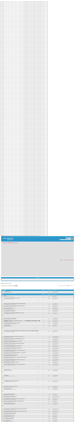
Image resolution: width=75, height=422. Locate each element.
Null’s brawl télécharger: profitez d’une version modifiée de (14, 350)
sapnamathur (56, 357)
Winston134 (55, 323)
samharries (55, 403)
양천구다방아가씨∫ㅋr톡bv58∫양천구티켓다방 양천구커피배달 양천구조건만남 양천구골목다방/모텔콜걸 (21, 330)
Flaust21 (55, 394)
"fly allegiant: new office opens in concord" (11, 380)
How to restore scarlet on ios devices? (11, 386)
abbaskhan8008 (56, 336)
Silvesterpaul (7, 362)
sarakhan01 (55, 308)
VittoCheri (55, 303)
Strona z (65, 285)
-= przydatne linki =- (7, 291)
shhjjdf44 (55, 401)
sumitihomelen (8, 397)
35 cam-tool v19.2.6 (7, 420)
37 (73, 285)
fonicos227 (55, 298)
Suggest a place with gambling (9, 394)
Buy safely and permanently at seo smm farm (12, 298)
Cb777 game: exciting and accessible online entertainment (14, 305)
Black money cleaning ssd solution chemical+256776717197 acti (15, 357)
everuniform (7, 331)
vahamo (55, 325)
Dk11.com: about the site (8, 308)
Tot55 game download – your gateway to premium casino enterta (15, 411)
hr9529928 (55, 388)
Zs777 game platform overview (9, 310)
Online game (6, 375)
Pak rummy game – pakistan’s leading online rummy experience (15, 408)
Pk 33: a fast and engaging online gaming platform (13, 345)
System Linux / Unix (6, 283)
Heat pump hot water (7, 388)
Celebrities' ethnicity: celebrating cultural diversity (13, 341)
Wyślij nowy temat (4, 285)
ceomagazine (7, 313)
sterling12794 (56, 364)
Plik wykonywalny (7, 325)
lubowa (7, 337)
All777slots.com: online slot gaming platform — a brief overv (14, 352)
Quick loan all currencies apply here (10, 396)
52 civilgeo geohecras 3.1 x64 (9, 415)
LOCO (6, 292)
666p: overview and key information (10, 318)
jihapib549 (55, 386)
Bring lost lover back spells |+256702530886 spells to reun (14, 338)
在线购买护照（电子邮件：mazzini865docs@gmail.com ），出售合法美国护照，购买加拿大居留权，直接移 (22, 320)
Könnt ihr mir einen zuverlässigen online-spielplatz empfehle (14, 303)
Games (5, 295)
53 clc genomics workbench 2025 (10, 413)
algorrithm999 (7, 360)
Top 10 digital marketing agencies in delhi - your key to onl (14, 359)
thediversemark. (8, 306)
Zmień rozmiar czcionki (72, 242)
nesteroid (7, 296)
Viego (6, 370)
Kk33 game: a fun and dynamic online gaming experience (14, 343)
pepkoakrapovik (8, 304)
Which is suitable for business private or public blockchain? (14, 364)
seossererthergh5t (8, 389)
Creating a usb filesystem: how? (9, 403)
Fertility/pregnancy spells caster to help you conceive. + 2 (14, 336)
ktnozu (6, 321)
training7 (7, 414)
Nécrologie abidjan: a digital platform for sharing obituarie (14, 398)
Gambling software (7, 369)
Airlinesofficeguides (8, 323)
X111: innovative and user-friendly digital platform (13, 348)
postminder (55, 291)
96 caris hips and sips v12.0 (9, 418)
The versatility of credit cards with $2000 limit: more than (14, 312)
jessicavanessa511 (56, 396)
